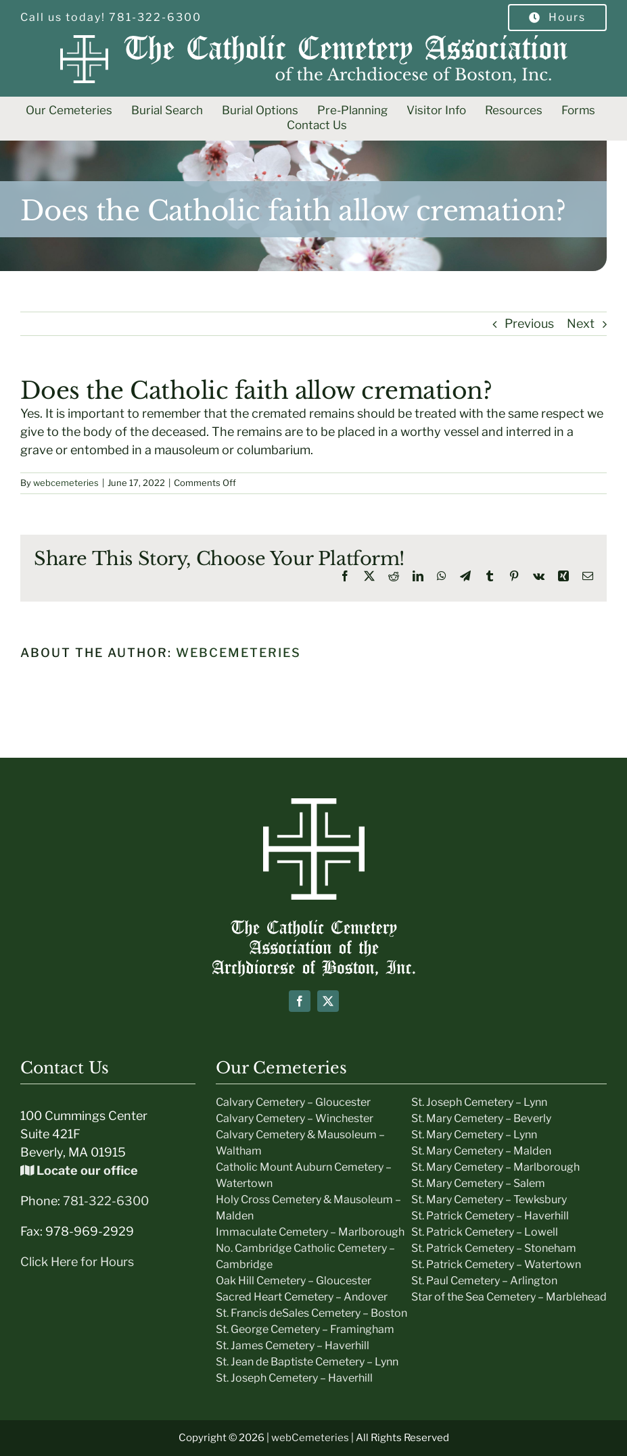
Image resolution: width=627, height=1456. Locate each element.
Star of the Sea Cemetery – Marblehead (509, 1296)
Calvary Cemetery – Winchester (294, 1118)
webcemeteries (66, 482)
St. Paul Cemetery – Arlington (484, 1280)
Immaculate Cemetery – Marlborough (310, 1232)
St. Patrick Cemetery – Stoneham (493, 1248)
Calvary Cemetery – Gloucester (293, 1102)
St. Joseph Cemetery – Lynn (479, 1102)
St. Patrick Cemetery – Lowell (484, 1232)
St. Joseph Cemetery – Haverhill (294, 1378)
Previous (529, 323)
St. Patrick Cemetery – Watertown (496, 1264)
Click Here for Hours (77, 1262)
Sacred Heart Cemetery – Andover (302, 1296)
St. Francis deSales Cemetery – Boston (311, 1313)
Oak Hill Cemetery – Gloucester (293, 1280)
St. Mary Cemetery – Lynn (474, 1134)
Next (581, 323)
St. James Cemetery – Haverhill (292, 1345)
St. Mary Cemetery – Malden (481, 1150)
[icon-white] (314, 804)
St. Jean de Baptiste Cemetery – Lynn (307, 1361)
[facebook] (299, 1001)
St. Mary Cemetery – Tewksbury (489, 1199)
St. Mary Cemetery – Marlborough (495, 1167)
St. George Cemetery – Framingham (305, 1329)
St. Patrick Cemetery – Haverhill (490, 1215)
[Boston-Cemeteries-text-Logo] (313, 926)
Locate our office (79, 1170)
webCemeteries (310, 1438)
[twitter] (328, 1001)
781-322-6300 (106, 1201)
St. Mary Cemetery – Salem (478, 1183)
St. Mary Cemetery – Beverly (481, 1118)
